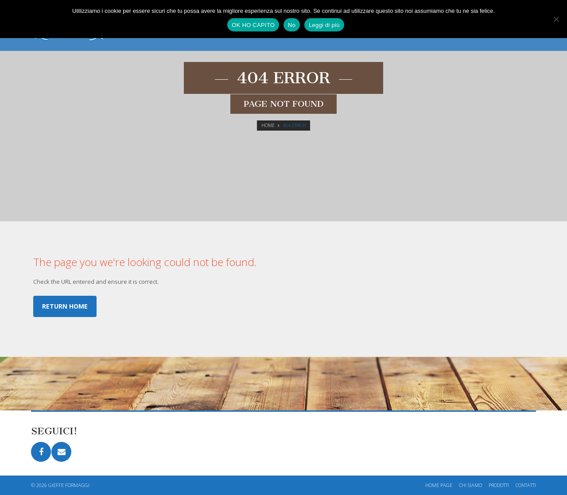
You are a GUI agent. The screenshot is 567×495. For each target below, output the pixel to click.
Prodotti (499, 485)
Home (268, 125)
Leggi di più (324, 25)
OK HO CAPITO (253, 25)
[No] (555, 19)
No (291, 25)
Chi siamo (470, 485)
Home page (438, 485)
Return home (65, 306)
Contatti (526, 485)
